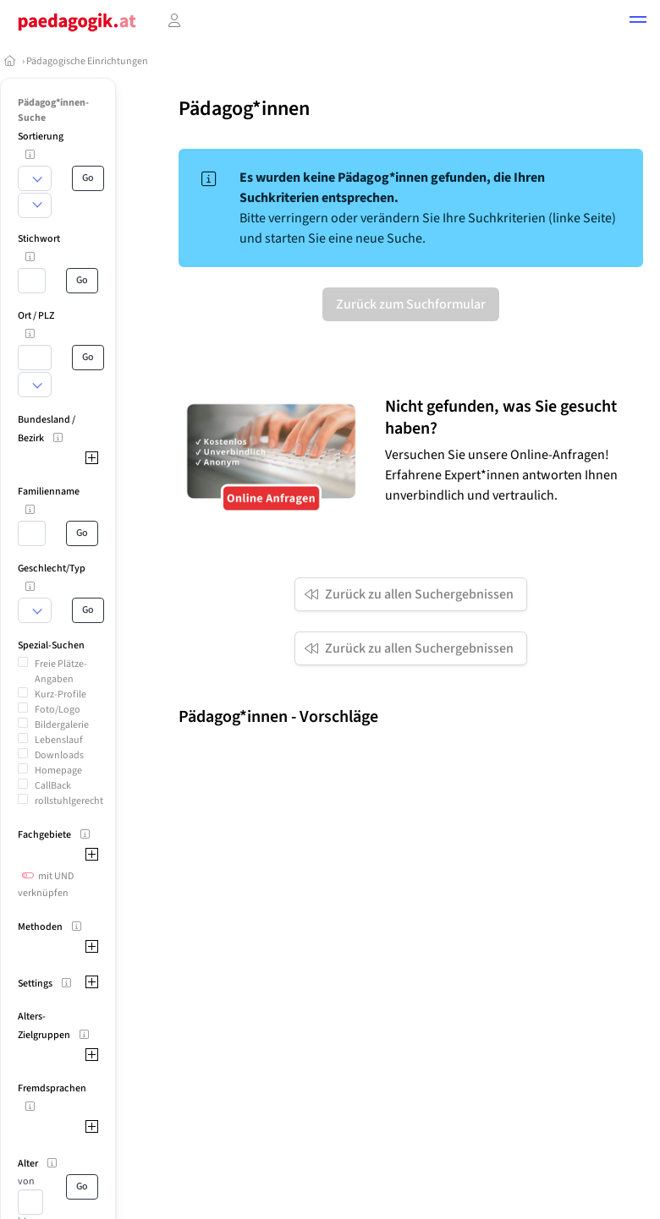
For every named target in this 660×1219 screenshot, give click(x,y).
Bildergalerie (62, 725)
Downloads (59, 755)
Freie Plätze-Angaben (61, 671)
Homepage (58, 770)
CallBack (53, 786)
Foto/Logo (57, 709)
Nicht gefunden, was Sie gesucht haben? (501, 417)
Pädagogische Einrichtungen (87, 61)
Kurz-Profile (60, 694)
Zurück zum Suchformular (411, 304)
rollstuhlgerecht (69, 801)
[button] (638, 22)
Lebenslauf (59, 740)
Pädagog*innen (244, 108)
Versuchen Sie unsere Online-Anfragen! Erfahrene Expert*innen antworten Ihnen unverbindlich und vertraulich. (501, 475)
